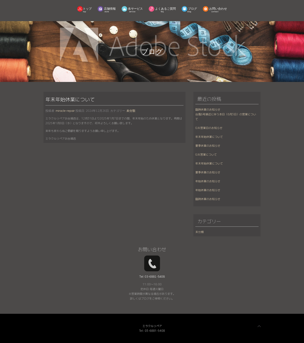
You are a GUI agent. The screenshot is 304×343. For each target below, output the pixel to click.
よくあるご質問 (162, 9)
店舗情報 (107, 9)
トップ (84, 9)
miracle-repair (65, 111)
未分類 (130, 111)
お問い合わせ (215, 9)
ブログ (189, 9)
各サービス (132, 9)
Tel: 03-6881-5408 (152, 331)
